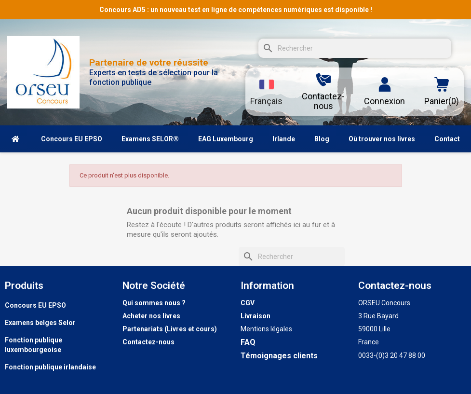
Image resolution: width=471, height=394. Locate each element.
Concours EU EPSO (35, 305)
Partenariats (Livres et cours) (169, 329)
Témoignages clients (279, 355)
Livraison (255, 316)
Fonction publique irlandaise (50, 367)
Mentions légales (266, 329)
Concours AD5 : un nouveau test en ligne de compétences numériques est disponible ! (235, 10)
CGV (248, 303)
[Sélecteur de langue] (266, 91)
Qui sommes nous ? (154, 303)
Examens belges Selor (40, 322)
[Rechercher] (354, 48)
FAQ (248, 342)
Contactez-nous (148, 342)
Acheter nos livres (151, 316)
